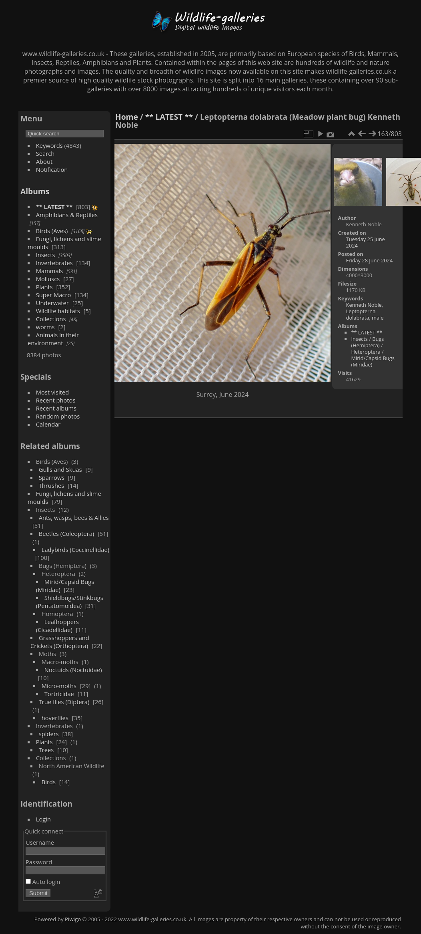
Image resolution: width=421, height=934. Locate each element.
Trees (46, 750)
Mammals (49, 271)
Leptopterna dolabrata (361, 314)
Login (43, 819)
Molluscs (48, 279)
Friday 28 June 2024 (369, 260)
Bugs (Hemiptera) (367, 342)
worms (45, 327)
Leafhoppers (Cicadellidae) (57, 626)
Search (45, 153)
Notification (52, 169)
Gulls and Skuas (60, 469)
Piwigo (73, 919)
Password (39, 862)
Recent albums (56, 408)
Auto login (43, 882)
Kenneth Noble (364, 304)
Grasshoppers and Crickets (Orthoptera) (59, 642)
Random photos (58, 416)
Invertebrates (54, 263)
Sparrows (52, 477)
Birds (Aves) (52, 231)
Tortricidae (59, 694)
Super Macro (53, 295)
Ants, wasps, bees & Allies (74, 517)
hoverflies (55, 718)
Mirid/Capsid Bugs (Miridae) (372, 361)
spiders (49, 734)
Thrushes (51, 485)
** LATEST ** (54, 207)
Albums (34, 191)
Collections (51, 319)
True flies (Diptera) (64, 702)
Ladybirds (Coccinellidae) (75, 550)
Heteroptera (365, 351)
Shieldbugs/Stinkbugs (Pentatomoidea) (69, 602)
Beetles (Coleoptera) (66, 533)
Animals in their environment (53, 339)
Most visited (52, 392)
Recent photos (56, 400)
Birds (49, 782)
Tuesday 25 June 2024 (365, 242)
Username (40, 842)
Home (126, 116)
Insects (45, 255)
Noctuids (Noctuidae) (73, 670)
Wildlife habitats (58, 311)
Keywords (49, 145)
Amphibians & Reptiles (67, 215)
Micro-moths (59, 686)
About (44, 161)
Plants (44, 287)
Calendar (48, 424)
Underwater (52, 303)
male (377, 317)
